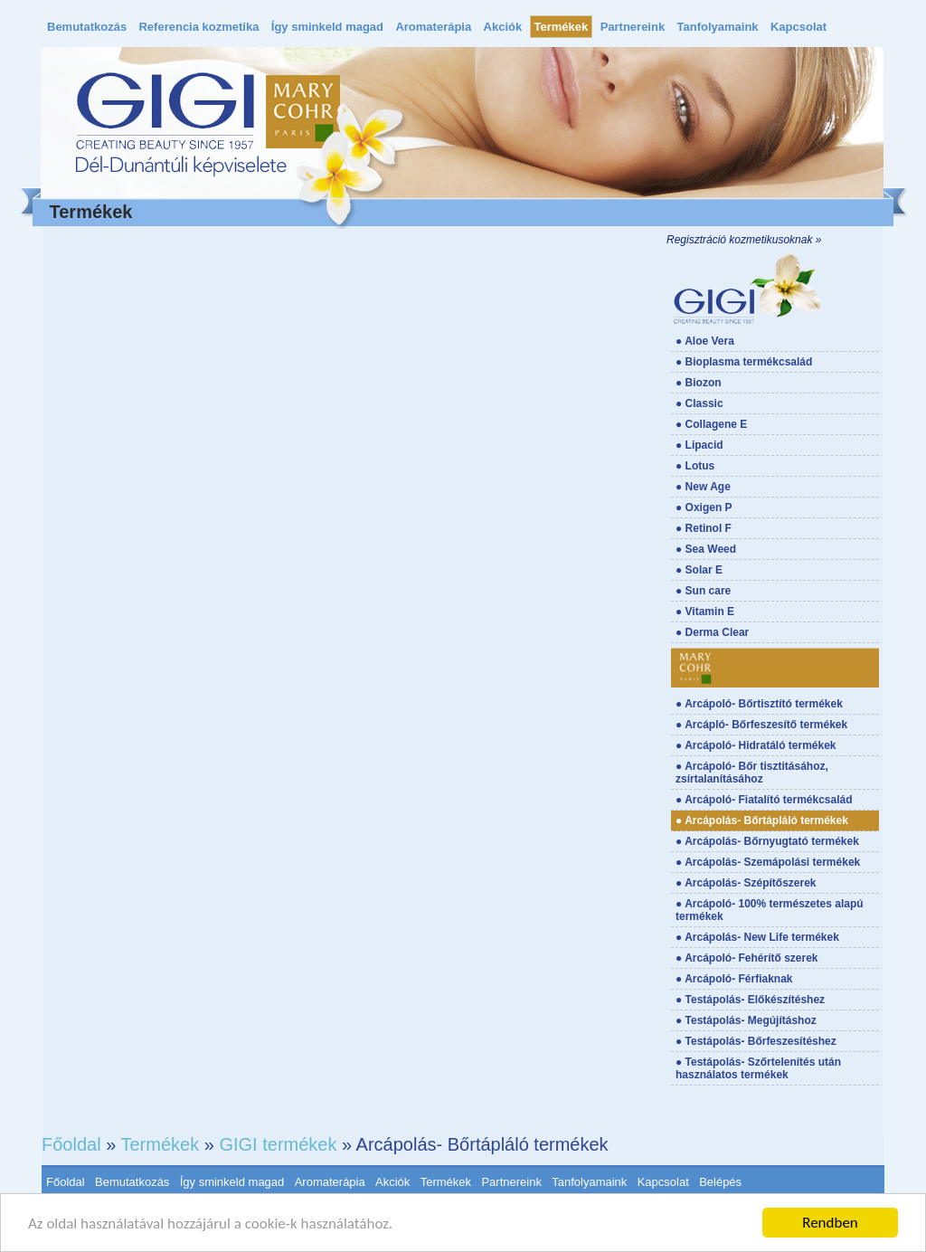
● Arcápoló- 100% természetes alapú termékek (770, 910)
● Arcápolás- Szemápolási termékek (768, 862)
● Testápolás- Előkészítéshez (750, 999)
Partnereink (633, 26)
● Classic (699, 403)
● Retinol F (704, 528)
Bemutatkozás (87, 26)
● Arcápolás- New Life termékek (757, 937)
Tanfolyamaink (718, 26)
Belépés (720, 1182)
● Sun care (703, 590)
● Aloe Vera (705, 341)
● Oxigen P (704, 507)
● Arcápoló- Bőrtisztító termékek (759, 703)
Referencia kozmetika (198, 26)
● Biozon (699, 382)
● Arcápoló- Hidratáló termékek (756, 745)
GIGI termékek (277, 1144)
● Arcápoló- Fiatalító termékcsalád (764, 799)
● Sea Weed (706, 549)
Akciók (503, 26)
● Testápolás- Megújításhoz (746, 1020)
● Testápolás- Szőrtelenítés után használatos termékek (758, 1068)
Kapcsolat (798, 26)
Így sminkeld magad (327, 26)
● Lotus (695, 466)
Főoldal (71, 1144)
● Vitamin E (705, 611)
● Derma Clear (712, 632)
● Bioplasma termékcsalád (744, 362)
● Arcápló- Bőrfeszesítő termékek (761, 724)
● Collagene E (711, 424)
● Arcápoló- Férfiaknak (734, 978)
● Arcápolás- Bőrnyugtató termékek (767, 841)
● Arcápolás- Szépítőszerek (746, 883)
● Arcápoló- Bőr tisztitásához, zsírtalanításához (752, 772)
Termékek (561, 26)
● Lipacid (699, 445)
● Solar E (699, 570)
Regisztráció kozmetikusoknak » (743, 239)
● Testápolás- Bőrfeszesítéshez (756, 1041)
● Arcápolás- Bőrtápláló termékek (762, 820)
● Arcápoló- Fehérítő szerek (747, 958)
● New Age (703, 486)
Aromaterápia (433, 26)
